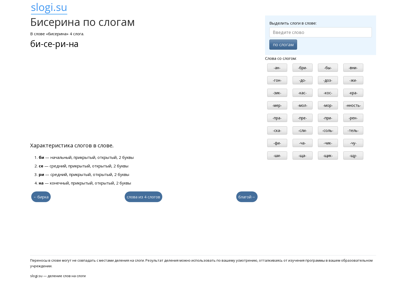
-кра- (353, 92)
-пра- (277, 117)
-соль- (327, 130)
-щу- (353, 155)
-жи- (353, 80)
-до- (302, 80)
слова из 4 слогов (143, 196)
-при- (327, 117)
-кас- (302, 92)
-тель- (353, 130)
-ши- (277, 155)
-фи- (277, 143)
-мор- (328, 105)
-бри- (302, 67)
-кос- (328, 92)
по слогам (283, 45)
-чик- (328, 143)
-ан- (277, 67)
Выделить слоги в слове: (293, 23)
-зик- (277, 92)
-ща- (302, 155)
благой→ (246, 196)
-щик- (328, 155)
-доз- (327, 80)
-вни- (353, 67)
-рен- (353, 117)
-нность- (353, 105)
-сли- (302, 130)
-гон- (277, 80)
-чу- (353, 143)
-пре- (302, 117)
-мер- (277, 105)
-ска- (277, 130)
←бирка (41, 196)
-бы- (328, 67)
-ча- (302, 143)
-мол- (303, 105)
